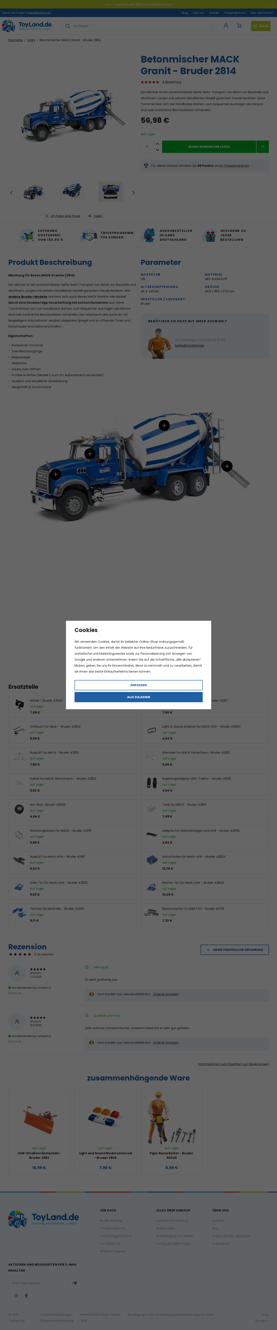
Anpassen (138, 685)
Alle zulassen (138, 697)
